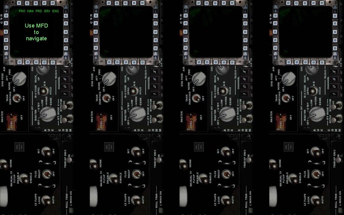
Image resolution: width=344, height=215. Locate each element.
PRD (39, 11)
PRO (22, 11)
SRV (47, 11)
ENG (55, 11)
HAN (30, 11)
